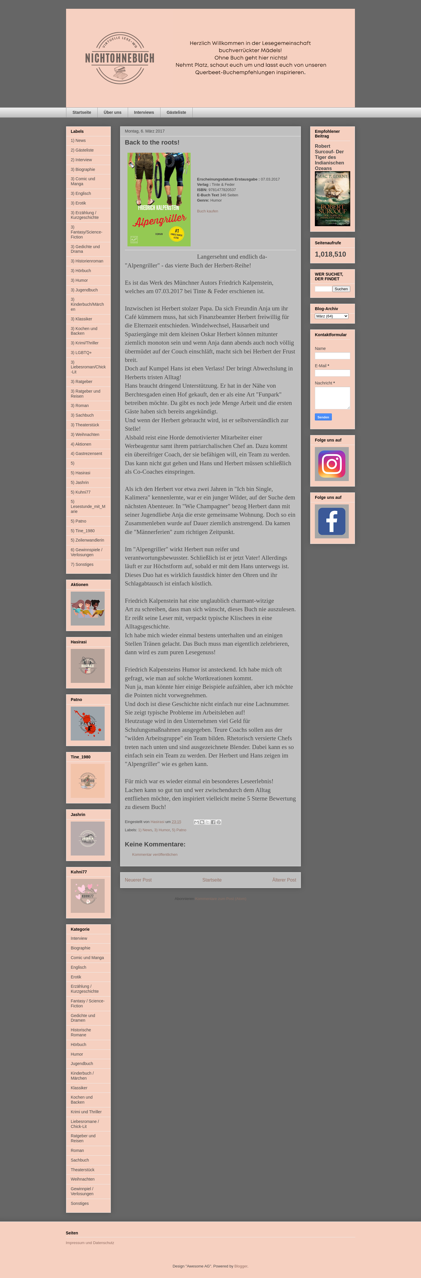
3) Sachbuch (82, 415)
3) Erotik (78, 203)
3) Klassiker (81, 319)
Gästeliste (176, 112)
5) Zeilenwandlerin (87, 540)
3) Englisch (81, 193)
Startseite (82, 112)
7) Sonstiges (82, 564)
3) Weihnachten (85, 434)
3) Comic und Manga (83, 181)
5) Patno (179, 830)
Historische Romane (81, 1032)
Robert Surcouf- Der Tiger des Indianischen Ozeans (329, 157)
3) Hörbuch (81, 270)
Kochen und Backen (82, 1099)
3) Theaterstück (85, 424)
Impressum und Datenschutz (90, 1243)
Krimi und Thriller (86, 1111)
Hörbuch (78, 1044)
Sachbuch (80, 1160)
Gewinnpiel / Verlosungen (82, 1191)
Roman (77, 1150)
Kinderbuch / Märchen (82, 1076)
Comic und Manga (87, 957)
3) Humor (162, 830)
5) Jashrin (80, 482)
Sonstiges (80, 1203)
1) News (145, 830)
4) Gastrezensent (86, 453)
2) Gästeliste (82, 150)
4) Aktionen (81, 444)
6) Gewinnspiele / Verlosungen (86, 552)
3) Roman (80, 405)
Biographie (80, 948)
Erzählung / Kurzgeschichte (85, 989)
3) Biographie (83, 169)
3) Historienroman (87, 261)
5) (72, 463)
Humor (77, 1054)
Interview (79, 938)
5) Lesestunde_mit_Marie (88, 506)
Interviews (144, 112)
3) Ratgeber (81, 381)
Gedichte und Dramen (83, 1018)
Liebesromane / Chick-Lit (85, 1124)
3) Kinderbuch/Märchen (87, 304)
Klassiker (79, 1087)
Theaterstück (82, 1169)
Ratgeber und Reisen (83, 1138)
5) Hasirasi (80, 472)
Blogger (240, 1266)
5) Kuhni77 (81, 492)
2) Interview (81, 159)
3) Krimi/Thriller (85, 343)
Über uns (113, 112)
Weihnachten (82, 1179)
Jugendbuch (82, 1063)
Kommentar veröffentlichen (154, 854)
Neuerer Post (138, 879)
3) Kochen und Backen (84, 331)
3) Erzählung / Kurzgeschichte (85, 215)
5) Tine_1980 (83, 530)
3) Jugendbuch (84, 290)
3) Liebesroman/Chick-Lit (88, 367)
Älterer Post (284, 879)
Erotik (76, 977)
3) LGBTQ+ (81, 352)
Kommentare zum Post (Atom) (220, 898)
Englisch (78, 967)
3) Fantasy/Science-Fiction (86, 232)
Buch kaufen (207, 211)
